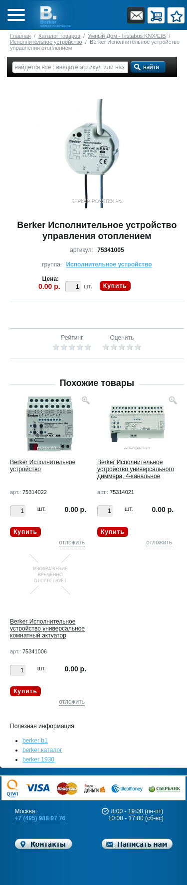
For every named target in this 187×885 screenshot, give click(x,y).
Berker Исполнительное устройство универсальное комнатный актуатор (47, 628)
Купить (115, 285)
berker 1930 (38, 759)
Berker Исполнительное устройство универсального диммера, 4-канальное (135, 469)
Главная (20, 36)
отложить (72, 542)
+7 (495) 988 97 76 (40, 818)
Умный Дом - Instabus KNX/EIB (127, 36)
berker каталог (42, 750)
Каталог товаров (59, 36)
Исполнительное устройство (46, 42)
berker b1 (35, 740)
